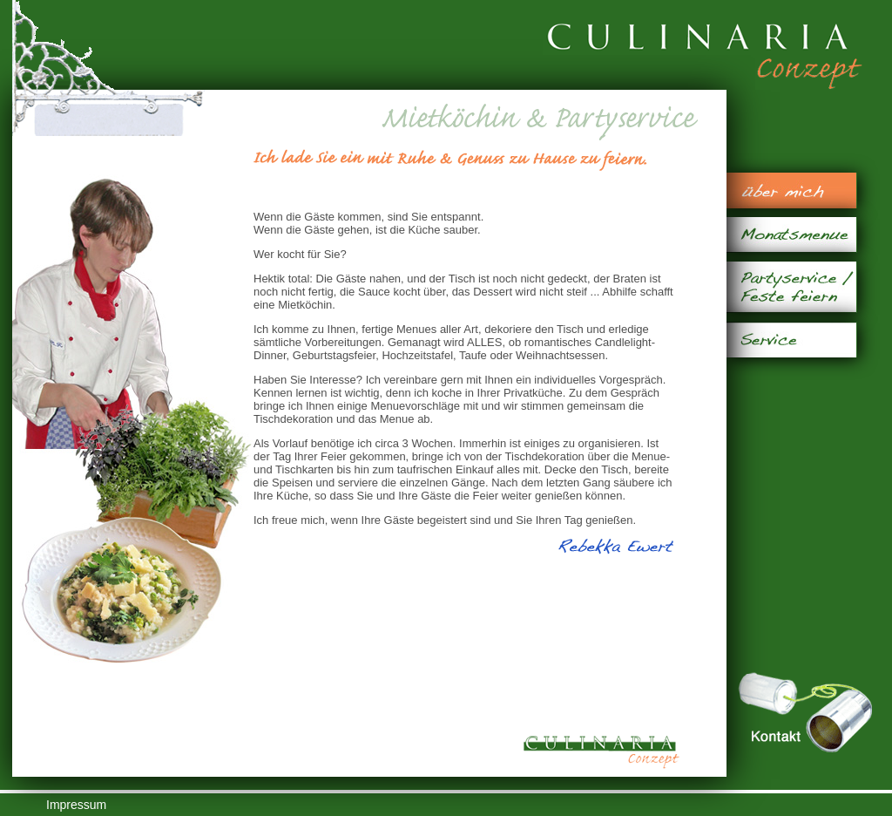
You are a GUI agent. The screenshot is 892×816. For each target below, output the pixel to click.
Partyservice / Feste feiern (791, 287)
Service (791, 339)
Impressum (76, 805)
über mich (791, 190)
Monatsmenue (791, 235)
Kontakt (805, 712)
